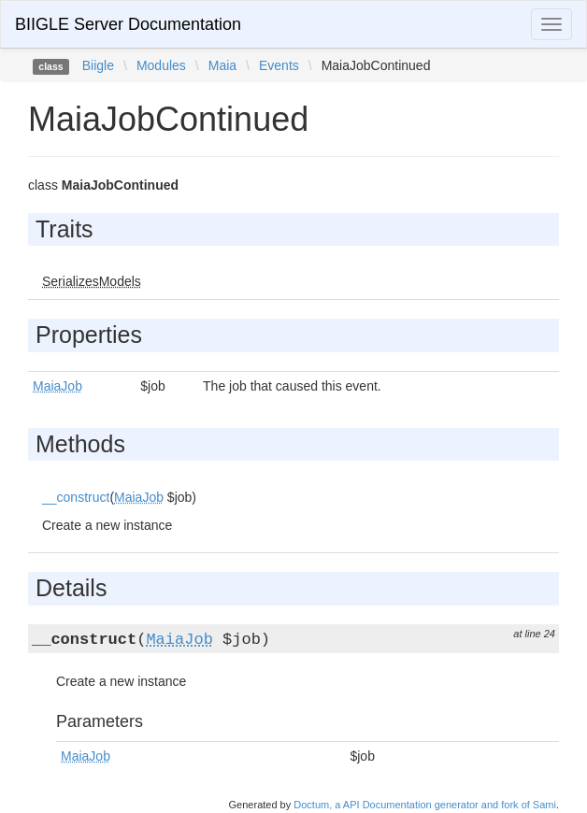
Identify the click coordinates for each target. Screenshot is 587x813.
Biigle (98, 65)
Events (279, 65)
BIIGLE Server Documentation (128, 24)
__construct (75, 497)
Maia (222, 65)
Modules (161, 65)
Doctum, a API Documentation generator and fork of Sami (425, 804)
